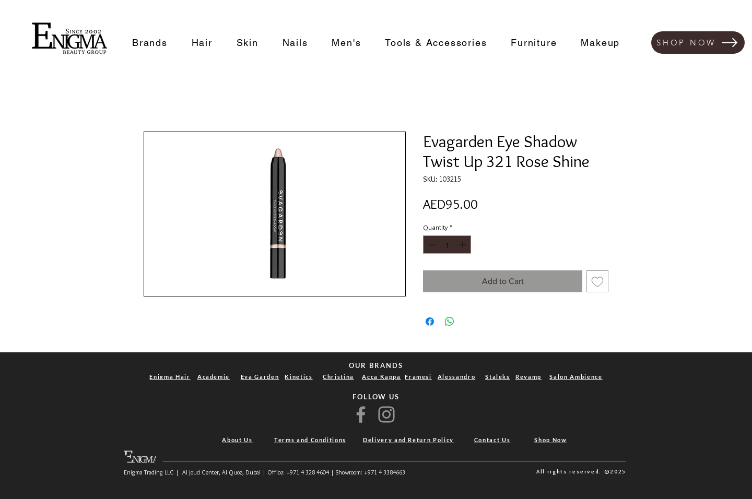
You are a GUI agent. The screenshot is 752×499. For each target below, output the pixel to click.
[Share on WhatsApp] (449, 321)
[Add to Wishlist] (597, 281)
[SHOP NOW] (698, 42)
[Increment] (463, 245)
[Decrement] (431, 245)
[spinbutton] (447, 245)
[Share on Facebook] (430, 321)
